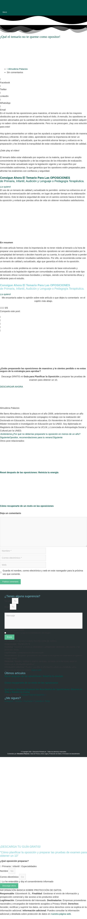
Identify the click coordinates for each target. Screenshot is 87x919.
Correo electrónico (9, 877)
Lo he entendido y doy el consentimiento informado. (29, 633)
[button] (43, 80)
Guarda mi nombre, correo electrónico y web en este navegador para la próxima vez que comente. (43, 572)
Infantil (16, 866)
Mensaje (8, 611)
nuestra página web (61, 914)
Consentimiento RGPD (14, 630)
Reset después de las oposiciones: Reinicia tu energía (29, 472)
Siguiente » (41, 695)
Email (7, 607)
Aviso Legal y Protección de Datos (51, 754)
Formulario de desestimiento (71, 754)
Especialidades (29, 866)
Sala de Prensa (35, 754)
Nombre (8, 601)
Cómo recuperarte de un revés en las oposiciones (27, 506)
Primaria (6, 866)
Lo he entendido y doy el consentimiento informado (27, 881)
